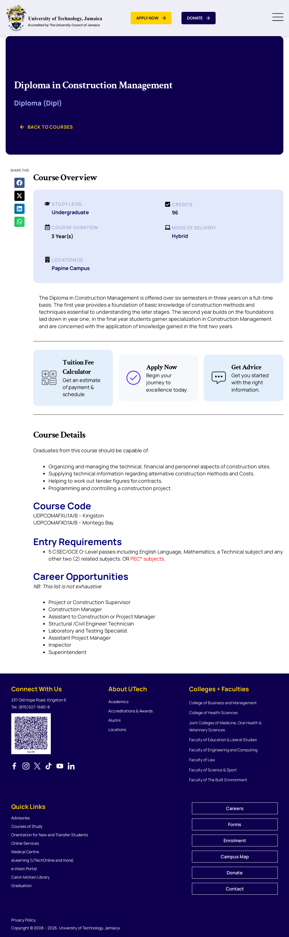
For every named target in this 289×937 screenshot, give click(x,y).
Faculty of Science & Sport (213, 770)
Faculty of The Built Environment (218, 779)
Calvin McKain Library (30, 877)
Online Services (25, 843)
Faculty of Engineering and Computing (223, 749)
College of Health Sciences (213, 712)
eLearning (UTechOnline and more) (42, 860)
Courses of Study (26, 826)
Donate (235, 873)
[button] (19, 183)
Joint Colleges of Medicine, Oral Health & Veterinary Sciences (225, 726)
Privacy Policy (23, 920)
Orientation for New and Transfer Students (49, 834)
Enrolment (235, 840)
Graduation (21, 885)
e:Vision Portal (24, 868)
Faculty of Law (202, 759)
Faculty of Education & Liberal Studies (223, 739)
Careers (235, 808)
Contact (235, 889)
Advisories (20, 817)
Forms (234, 824)
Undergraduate (70, 212)
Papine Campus (71, 268)
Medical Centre (25, 851)
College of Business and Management (223, 702)
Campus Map (235, 856)
